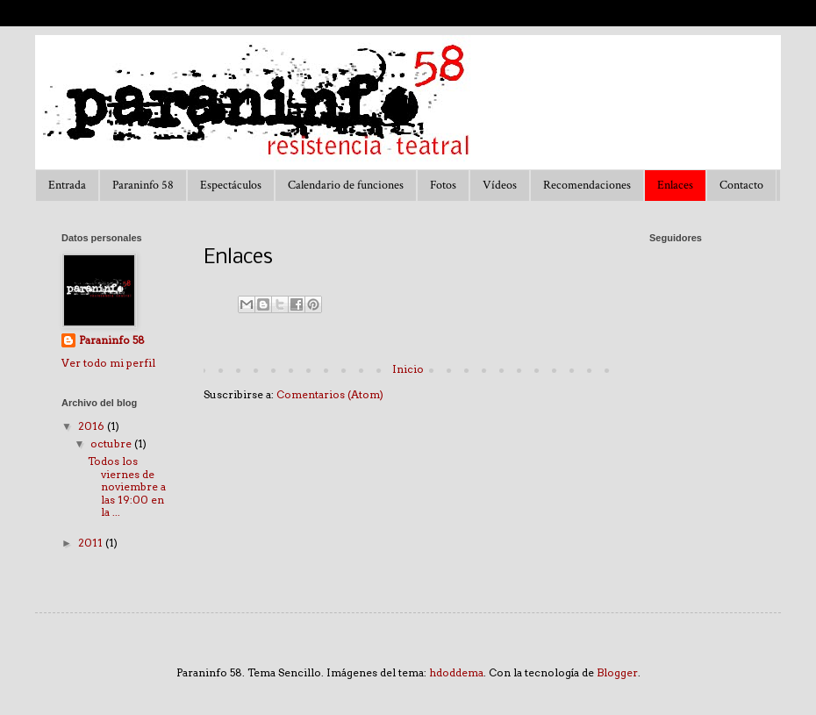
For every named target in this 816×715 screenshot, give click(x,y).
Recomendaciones (587, 185)
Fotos (443, 185)
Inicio (408, 368)
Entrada (67, 185)
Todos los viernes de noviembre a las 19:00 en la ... (127, 486)
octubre (112, 443)
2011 (91, 542)
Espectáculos (230, 185)
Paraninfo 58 (143, 185)
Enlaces (675, 185)
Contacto (741, 185)
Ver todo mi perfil (108, 362)
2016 (92, 426)
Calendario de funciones (346, 185)
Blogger (617, 672)
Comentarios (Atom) (329, 394)
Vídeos (500, 185)
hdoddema (456, 672)
